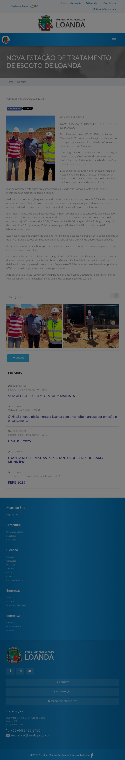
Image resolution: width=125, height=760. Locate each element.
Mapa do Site (12, 515)
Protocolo (10, 565)
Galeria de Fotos (13, 627)
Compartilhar (14, 109)
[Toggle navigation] (114, 39)
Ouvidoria (91, 3)
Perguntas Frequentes (62, 701)
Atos (8, 598)
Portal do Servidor (14, 580)
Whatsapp (44, 109)
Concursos (11, 561)
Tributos (10, 569)
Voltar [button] (18, 358)
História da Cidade (14, 532)
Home (10, 82)
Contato (62, 682)
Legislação (11, 536)
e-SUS (9, 573)
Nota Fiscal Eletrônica (16, 605)
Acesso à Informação (71, 3)
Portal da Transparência (104, 9)
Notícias (21, 82)
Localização (62, 691)
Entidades (10, 557)
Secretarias (11, 540)
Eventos (10, 623)
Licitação (10, 602)
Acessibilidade (109, 3)
